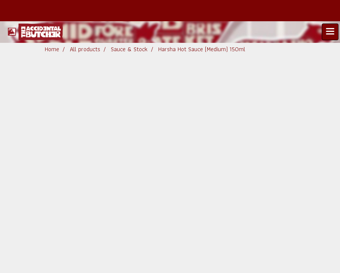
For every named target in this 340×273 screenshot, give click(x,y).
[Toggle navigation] (330, 32)
